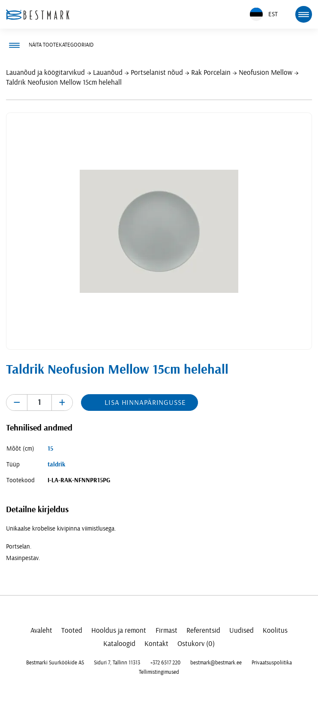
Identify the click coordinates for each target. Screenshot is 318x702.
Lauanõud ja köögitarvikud (45, 72)
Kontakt (156, 643)
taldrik (56, 464)
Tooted (71, 630)
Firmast (166, 630)
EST (264, 14)
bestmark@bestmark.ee (216, 663)
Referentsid (203, 630)
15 (50, 448)
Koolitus (275, 630)
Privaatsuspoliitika (272, 663)
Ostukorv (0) (196, 643)
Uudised (241, 630)
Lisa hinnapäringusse (145, 402)
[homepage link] (37, 14)
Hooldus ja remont (118, 630)
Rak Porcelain (211, 72)
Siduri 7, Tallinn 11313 (117, 663)
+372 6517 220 (165, 663)
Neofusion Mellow (265, 72)
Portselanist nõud (157, 72)
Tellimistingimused (159, 672)
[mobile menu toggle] (303, 14)
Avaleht (41, 630)
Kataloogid (119, 643)
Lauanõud (108, 72)
